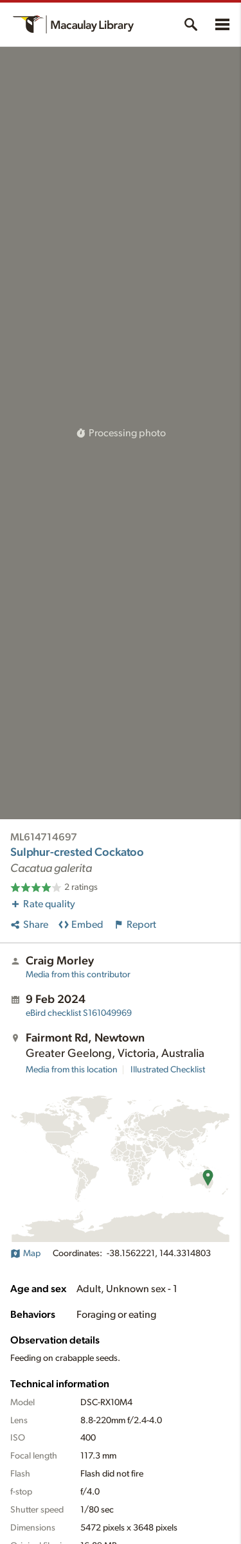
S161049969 (79, 1013)
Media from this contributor (78, 974)
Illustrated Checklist (167, 1069)
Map (25, 1253)
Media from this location (72, 1069)
